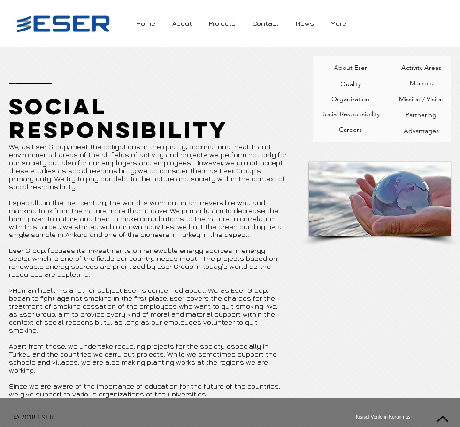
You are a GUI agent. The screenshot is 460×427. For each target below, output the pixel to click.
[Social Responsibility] (350, 114)
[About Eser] (350, 68)
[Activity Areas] (421, 68)
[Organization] (350, 99)
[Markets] (421, 83)
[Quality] (350, 84)
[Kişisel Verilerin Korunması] (383, 417)
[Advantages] (421, 131)
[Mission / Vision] (421, 99)
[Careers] (350, 130)
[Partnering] (421, 115)
